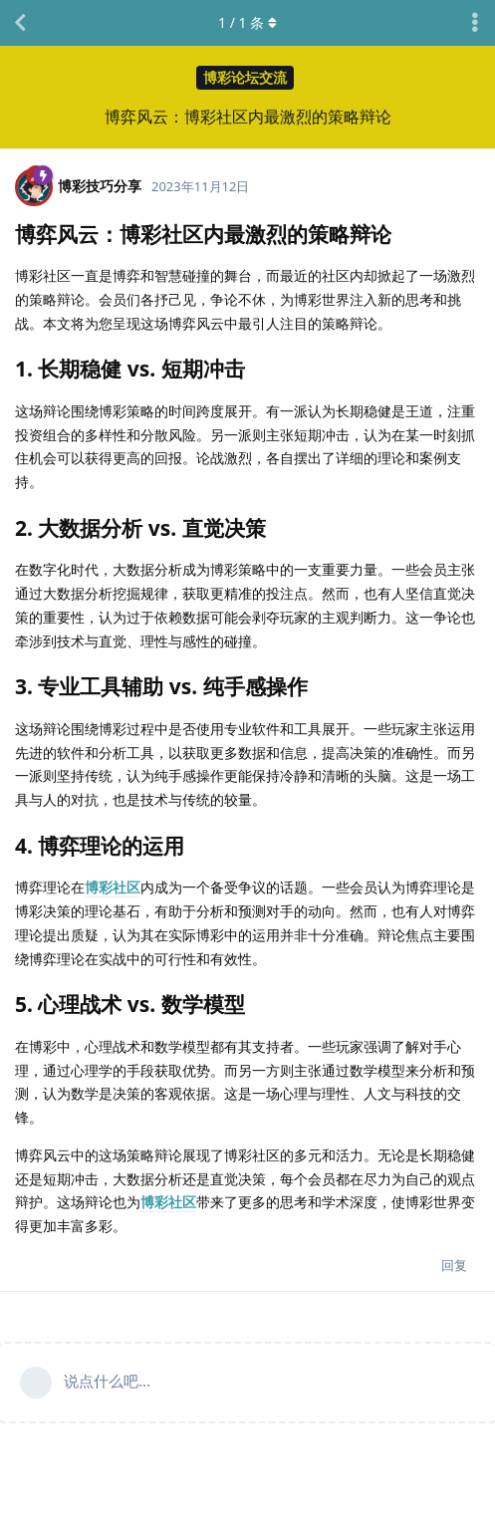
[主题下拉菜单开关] (475, 23)
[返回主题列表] (20, 23)
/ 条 (247, 22)
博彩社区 (112, 887)
